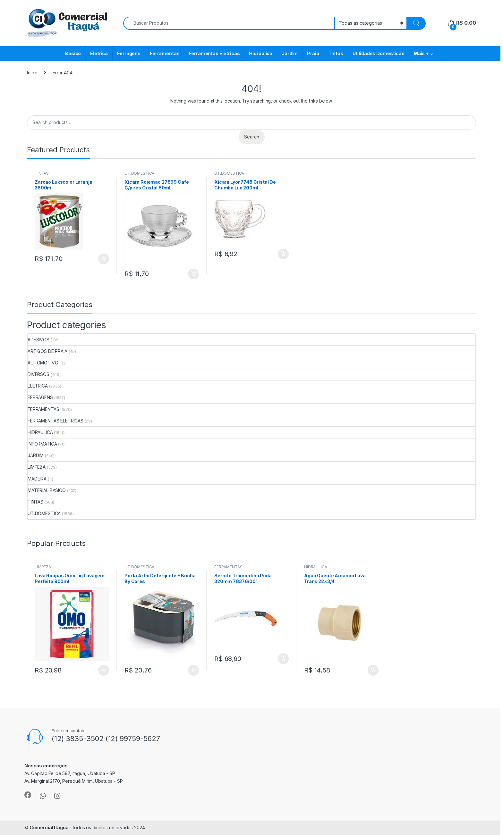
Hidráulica (260, 53)
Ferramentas (164, 53)
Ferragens (129, 53)
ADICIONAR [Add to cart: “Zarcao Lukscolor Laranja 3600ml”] (103, 259)
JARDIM (36, 455)
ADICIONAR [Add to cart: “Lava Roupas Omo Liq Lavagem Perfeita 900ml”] (103, 670)
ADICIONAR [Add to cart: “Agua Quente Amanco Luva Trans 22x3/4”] (373, 670)
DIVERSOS (38, 374)
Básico (73, 53)
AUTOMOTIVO (43, 362)
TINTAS (42, 173)
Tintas (335, 53)
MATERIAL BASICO (47, 490)
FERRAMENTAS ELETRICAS (55, 420)
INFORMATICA (42, 444)
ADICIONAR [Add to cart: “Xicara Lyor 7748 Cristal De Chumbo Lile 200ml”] (283, 254)
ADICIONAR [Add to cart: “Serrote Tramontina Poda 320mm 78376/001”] (283, 658)
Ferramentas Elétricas (214, 53)
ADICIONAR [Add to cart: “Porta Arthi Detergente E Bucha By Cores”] (193, 670)
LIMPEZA (37, 467)
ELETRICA (38, 385)
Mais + (421, 53)
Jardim (290, 53)
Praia (313, 53)
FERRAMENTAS (43, 409)
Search (251, 136)
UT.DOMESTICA (139, 173)
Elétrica (99, 53)
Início (32, 72)
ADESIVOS (38, 339)
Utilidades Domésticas (379, 53)
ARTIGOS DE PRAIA (47, 351)
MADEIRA (37, 478)
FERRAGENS (40, 397)
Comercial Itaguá (49, 827)
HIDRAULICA (40, 432)
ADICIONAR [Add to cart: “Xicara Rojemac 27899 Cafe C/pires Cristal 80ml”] (193, 274)
